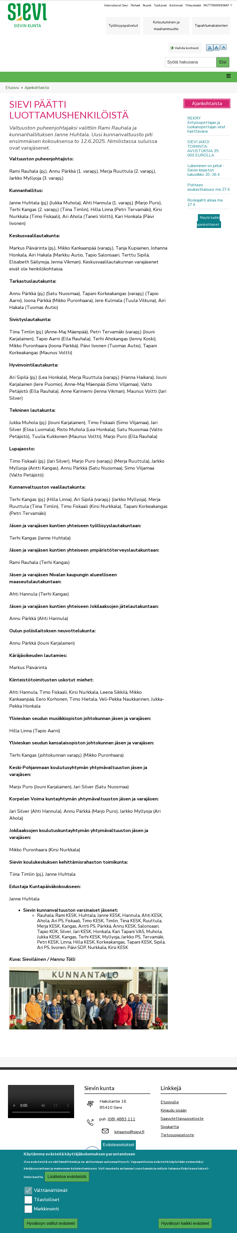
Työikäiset (160, 5)
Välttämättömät (51, 1190)
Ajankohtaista (36, 87)
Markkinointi (46, 1209)
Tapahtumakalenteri (211, 25)
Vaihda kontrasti (187, 48)
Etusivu (12, 87)
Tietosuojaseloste (177, 1135)
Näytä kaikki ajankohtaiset (208, 221)
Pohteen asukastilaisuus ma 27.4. (208, 187)
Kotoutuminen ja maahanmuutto (166, 25)
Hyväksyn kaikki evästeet (185, 1223)
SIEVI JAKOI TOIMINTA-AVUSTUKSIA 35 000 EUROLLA (202, 148)
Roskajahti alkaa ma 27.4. (205, 202)
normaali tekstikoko (217, 47)
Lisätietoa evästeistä (66, 1176)
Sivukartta (170, 1126)
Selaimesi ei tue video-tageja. (41, 1101)
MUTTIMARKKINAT (218, 5)
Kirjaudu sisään (174, 1110)
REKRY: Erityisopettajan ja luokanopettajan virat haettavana (206, 124)
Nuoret (147, 5)
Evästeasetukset (118, 1144)
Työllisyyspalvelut (123, 25)
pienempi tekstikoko (224, 47)
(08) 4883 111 (121, 1119)
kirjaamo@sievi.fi (129, 1132)
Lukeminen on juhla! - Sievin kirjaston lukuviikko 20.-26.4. (205, 170)
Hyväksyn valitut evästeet (51, 1223)
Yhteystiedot (193, 5)
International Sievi (116, 5)
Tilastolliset (46, 1200)
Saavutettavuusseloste (182, 1118)
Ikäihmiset (176, 5)
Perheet (135, 5)
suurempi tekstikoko (209, 47)
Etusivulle (170, 1102)
